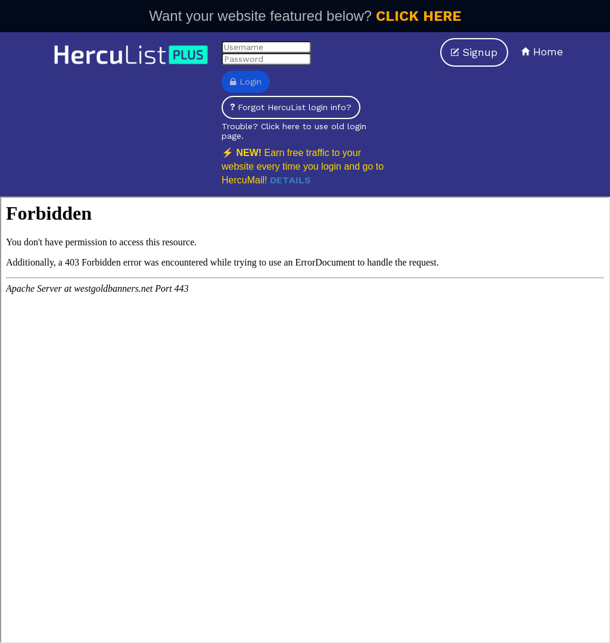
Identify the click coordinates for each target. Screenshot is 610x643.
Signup (474, 52)
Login (246, 81)
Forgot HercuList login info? (291, 107)
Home (542, 51)
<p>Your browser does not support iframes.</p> (305, 419)
